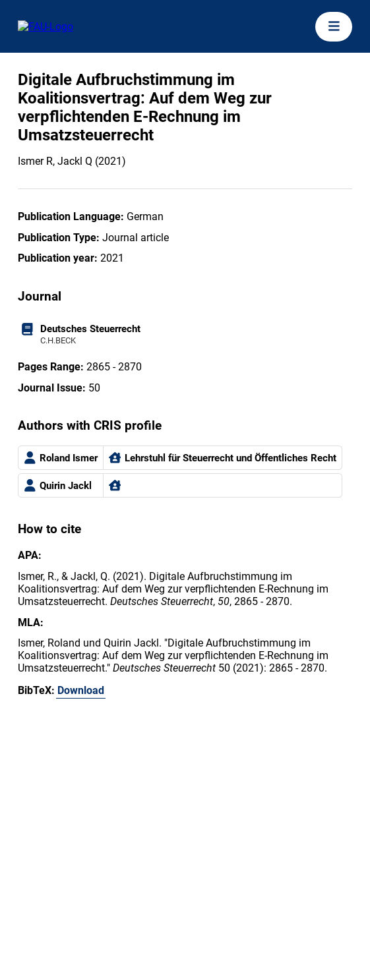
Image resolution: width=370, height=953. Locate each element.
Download (80, 690)
